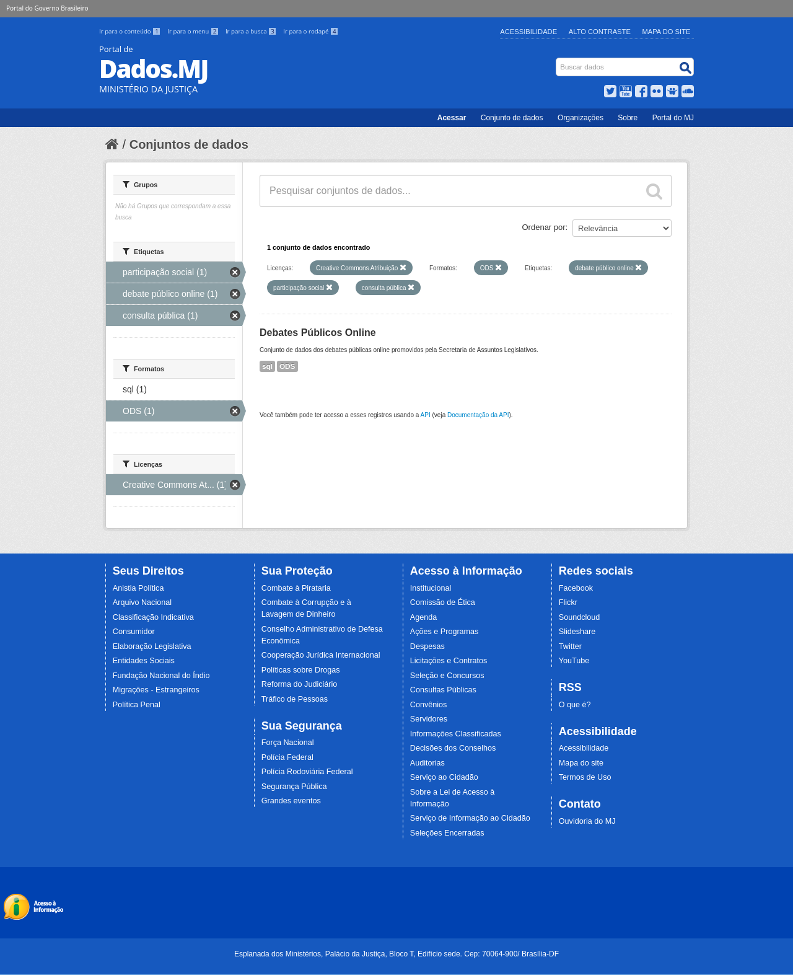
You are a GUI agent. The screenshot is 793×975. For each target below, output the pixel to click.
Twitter (570, 646)
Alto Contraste (600, 31)
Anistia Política (138, 588)
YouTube (574, 660)
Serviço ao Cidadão (444, 777)
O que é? (575, 704)
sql (267, 366)
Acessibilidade (528, 31)
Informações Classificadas (455, 734)
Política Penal (136, 704)
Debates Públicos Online (318, 332)
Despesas (427, 646)
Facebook (576, 588)
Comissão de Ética (442, 602)
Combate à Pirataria (296, 588)
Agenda (423, 617)
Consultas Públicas (443, 690)
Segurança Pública (294, 786)
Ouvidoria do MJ (587, 821)
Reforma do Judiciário (299, 684)
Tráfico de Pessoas (294, 699)
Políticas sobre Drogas (300, 670)
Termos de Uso (585, 777)
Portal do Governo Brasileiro (47, 8)
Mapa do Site (666, 31)
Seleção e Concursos (447, 675)
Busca (557, 60)
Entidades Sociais (144, 660)
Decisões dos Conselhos (453, 748)
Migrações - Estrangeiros (156, 690)
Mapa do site (581, 763)
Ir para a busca (252, 31)
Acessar (452, 117)
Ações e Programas (444, 631)
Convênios (428, 704)
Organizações (580, 117)
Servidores (428, 719)
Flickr (568, 602)
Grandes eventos (291, 800)
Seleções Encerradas (447, 833)
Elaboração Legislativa (152, 646)
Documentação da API (478, 415)
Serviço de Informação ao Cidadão (470, 818)
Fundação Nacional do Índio (161, 675)
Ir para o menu (194, 31)
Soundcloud (579, 617)
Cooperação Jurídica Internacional (320, 655)
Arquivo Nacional (142, 602)
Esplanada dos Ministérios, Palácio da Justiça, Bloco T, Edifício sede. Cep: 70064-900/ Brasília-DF (396, 954)
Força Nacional (287, 742)
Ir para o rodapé (310, 31)
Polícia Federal (287, 757)
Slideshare (577, 631)
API (426, 415)
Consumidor (134, 631)
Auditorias (427, 763)
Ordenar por (544, 227)
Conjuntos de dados (188, 144)
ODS (287, 366)
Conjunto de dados (512, 117)
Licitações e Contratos (449, 660)
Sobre (627, 117)
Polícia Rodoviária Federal (307, 771)
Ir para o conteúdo (130, 31)
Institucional (431, 588)
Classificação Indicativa (153, 617)
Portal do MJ (673, 117)
